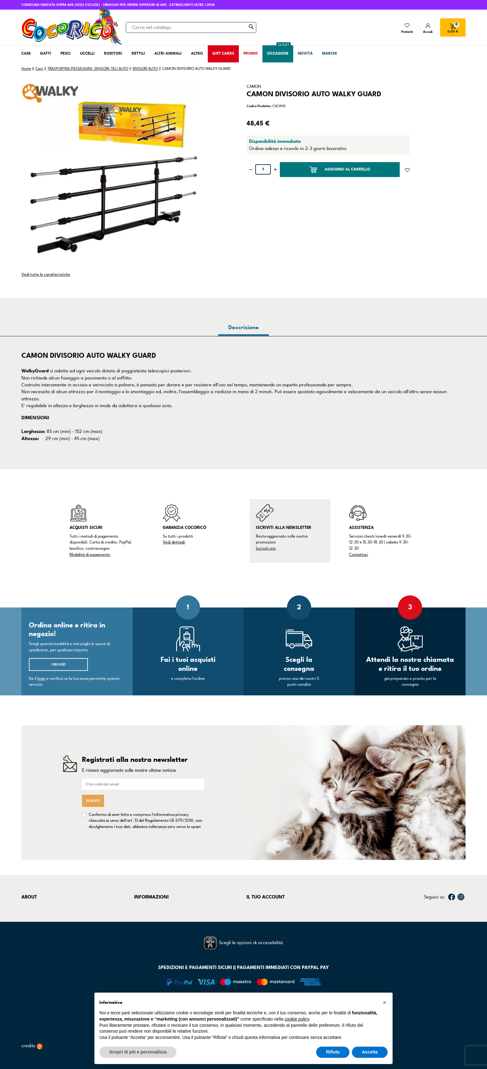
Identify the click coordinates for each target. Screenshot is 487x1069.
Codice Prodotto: (259, 106)
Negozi (28, 922)
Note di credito (262, 922)
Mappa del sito (149, 937)
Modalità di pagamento (90, 555)
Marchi (28, 930)
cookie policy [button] (296, 1019)
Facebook (451, 897)
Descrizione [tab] (243, 327)
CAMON (254, 86)
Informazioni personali (270, 906)
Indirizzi (255, 930)
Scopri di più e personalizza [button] (137, 1051)
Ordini (253, 914)
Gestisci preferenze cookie (161, 946)
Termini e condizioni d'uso (160, 906)
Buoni (252, 937)
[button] (384, 1003)
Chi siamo (31, 906)
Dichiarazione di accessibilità (163, 930)
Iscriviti (93, 801)
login (41, 678)
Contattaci (358, 555)
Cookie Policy (147, 922)
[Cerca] (191, 27)
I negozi (58, 664)
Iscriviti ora (265, 548)
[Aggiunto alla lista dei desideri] (407, 169)
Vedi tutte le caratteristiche (45, 274)
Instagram (460, 897)
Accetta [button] (370, 1051)
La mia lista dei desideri (271, 946)
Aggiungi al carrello (339, 169)
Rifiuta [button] (333, 1051)
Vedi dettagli (174, 542)
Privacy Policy (148, 914)
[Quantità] (263, 169)
